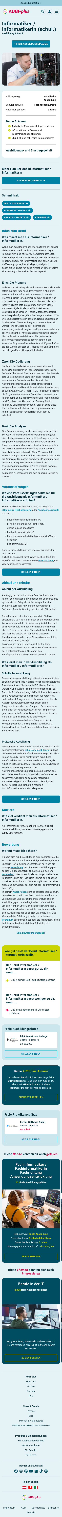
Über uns (31, 1381)
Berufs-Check (45, 560)
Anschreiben (20, 892)
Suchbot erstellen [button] (31, 1097)
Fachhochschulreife (48, 510)
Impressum (9, 1507)
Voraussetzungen (16, 210)
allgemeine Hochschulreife (17, 510)
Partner (31, 1391)
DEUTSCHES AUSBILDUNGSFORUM (31, 1425)
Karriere (41, 217)
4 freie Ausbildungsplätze (31, 44)
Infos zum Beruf (14, 203)
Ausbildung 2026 (31, 3)
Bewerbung (17, 867)
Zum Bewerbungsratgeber (31, 933)
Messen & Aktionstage (31, 1420)
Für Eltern (31, 1455)
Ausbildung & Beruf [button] (31, 180)
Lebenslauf (8, 874)
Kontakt (31, 1512)
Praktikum (7, 919)
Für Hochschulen (31, 1445)
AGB (23, 1507)
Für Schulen (31, 1450)
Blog (31, 1416)
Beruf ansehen (31, 1256)
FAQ (31, 1396)
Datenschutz (38, 1507)
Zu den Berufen (31, 1357)
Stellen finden (31, 572)
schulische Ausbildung (37, 750)
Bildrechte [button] (53, 1507)
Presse (31, 1411)
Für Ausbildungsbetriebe (31, 1440)
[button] (56, 11)
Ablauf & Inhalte (15, 217)
